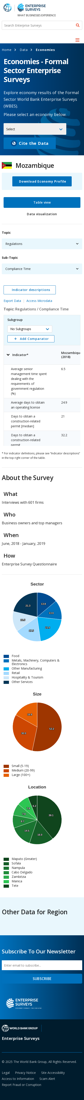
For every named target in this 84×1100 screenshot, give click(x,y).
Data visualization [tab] (42, 214)
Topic (6, 232)
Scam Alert (47, 1079)
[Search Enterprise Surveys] (42, 25)
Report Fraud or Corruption (21, 1085)
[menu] (77, 40)
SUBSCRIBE (42, 978)
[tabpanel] (42, 336)
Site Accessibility (53, 1072)
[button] (29, 329)
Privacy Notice (25, 1072)
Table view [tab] (42, 202)
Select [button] (10, 129)
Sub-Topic (10, 257)
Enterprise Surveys (20, 1038)
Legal (6, 1072)
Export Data (12, 301)
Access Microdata (39, 301)
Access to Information (18, 1079)
